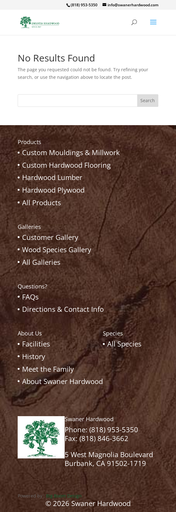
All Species (124, 343)
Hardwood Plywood (53, 190)
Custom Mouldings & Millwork (71, 152)
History (33, 356)
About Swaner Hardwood (62, 381)
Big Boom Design (64, 496)
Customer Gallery (50, 237)
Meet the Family (48, 369)
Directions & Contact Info (63, 309)
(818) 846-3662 (103, 438)
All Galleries (41, 262)
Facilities (36, 343)
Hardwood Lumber (52, 177)
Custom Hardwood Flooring (66, 165)
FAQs (30, 296)
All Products (41, 202)
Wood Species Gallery (56, 249)
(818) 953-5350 (113, 429)
